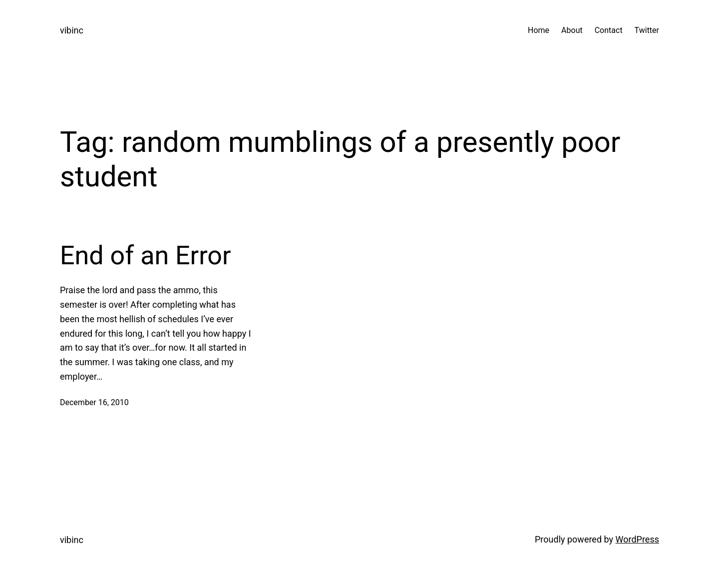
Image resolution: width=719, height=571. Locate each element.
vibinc (71, 30)
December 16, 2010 (94, 402)
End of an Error (145, 255)
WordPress (637, 539)
